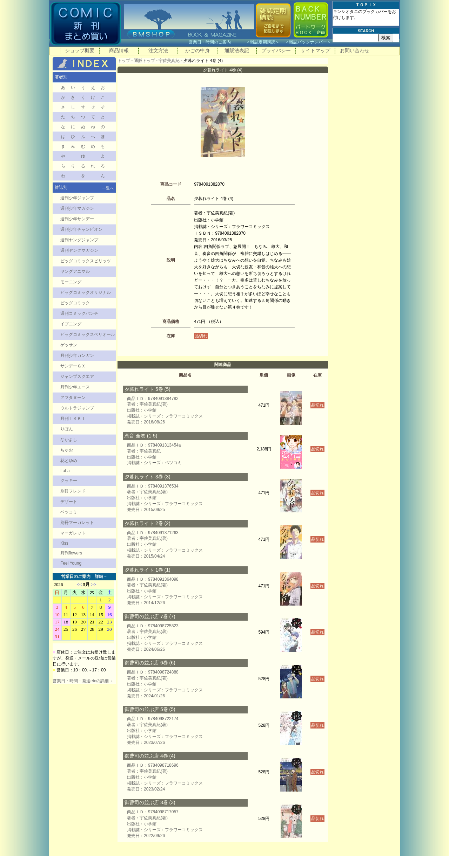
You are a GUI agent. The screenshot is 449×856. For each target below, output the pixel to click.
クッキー (68, 480)
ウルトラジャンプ (77, 408)
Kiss (64, 543)
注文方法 (158, 50)
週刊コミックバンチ (79, 313)
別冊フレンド (73, 491)
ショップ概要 (79, 50)
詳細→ (101, 576)
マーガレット (73, 533)
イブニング (70, 324)
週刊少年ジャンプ (77, 197)
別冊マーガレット (77, 522)
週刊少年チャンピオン (81, 229)
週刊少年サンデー (77, 218)
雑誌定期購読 (262, 42)
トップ (124, 60)
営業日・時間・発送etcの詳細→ (83, 680)
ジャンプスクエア (77, 376)
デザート (68, 501)
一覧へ (108, 188)
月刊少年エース (75, 387)
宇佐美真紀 (169, 60)
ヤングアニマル (75, 271)
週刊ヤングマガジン (79, 250)
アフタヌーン (73, 397)
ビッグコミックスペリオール (87, 334)
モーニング (70, 281)
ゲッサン (68, 345)
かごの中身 (197, 50)
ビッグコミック (75, 303)
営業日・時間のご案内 (216, 42)
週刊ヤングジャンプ (79, 239)
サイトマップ (315, 50)
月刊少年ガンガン (77, 355)
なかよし (68, 439)
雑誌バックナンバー (308, 42)
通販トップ (144, 60)
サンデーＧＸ (73, 366)
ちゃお (66, 450)
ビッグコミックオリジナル (85, 292)
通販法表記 (236, 50)
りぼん (66, 429)
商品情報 (119, 50)
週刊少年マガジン (77, 208)
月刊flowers (71, 553)
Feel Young (70, 563)
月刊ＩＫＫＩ (73, 418)
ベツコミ (68, 512)
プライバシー (276, 50)
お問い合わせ (354, 50)
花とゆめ (68, 460)
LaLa (65, 470)
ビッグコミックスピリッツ (85, 260)
